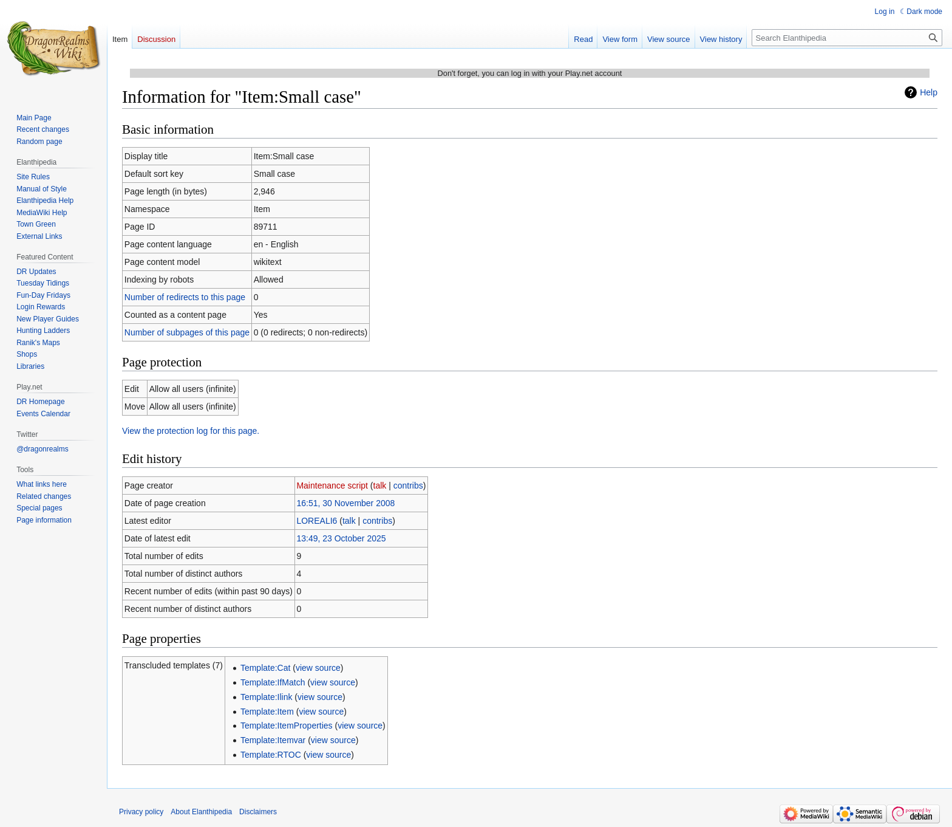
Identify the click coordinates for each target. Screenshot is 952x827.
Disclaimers (258, 812)
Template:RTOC (270, 755)
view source (318, 668)
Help (928, 92)
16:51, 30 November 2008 (345, 503)
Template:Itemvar (272, 740)
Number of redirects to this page (184, 297)
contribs (408, 485)
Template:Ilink (266, 697)
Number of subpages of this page (187, 332)
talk (380, 485)
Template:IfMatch (272, 682)
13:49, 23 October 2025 (341, 538)
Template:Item (267, 711)
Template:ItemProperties (286, 725)
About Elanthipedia (201, 812)
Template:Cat (265, 668)
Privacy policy (141, 812)
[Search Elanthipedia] (847, 37)
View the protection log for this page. (190, 431)
